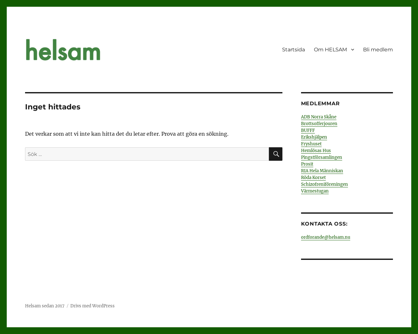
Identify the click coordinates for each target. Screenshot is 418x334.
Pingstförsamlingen (321, 157)
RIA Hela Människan (322, 171)
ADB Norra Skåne (318, 117)
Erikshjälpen (314, 137)
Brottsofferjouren (319, 123)
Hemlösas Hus (316, 150)
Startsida (293, 50)
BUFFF (308, 130)
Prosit (307, 164)
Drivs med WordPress (92, 306)
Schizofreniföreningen (324, 184)
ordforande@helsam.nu (325, 237)
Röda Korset (313, 177)
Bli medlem (378, 50)
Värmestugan (315, 191)
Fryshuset (311, 144)
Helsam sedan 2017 (45, 306)
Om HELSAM (330, 50)
